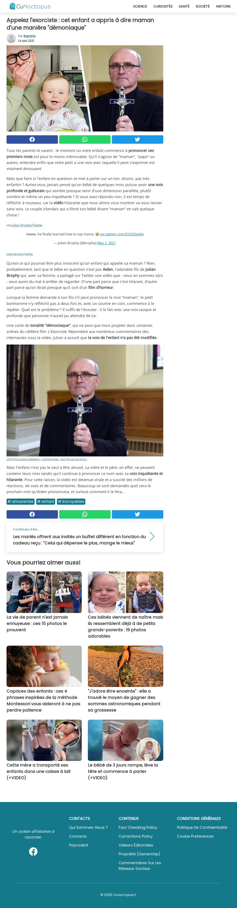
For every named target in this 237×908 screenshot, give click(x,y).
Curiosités (163, 6)
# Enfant (45, 501)
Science (140, 6)
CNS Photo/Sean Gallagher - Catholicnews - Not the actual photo (47, 459)
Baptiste (30, 36)
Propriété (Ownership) (139, 854)
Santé (184, 6)
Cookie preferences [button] (195, 836)
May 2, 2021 (106, 243)
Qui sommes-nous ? (88, 827)
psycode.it (78, 845)
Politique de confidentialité (202, 827)
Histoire (223, 6)
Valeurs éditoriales (136, 845)
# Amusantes (20, 501)
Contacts (78, 836)
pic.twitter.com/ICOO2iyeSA (122, 234)
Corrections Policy (136, 836)
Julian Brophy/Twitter (27, 225)
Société (203, 6)
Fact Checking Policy (138, 827)
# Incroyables (71, 501)
